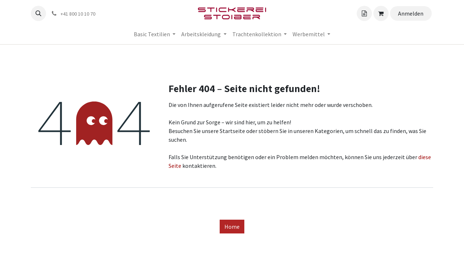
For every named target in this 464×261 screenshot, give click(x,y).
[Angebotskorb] (364, 13)
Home (232, 226)
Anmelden (410, 13)
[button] (38, 13)
